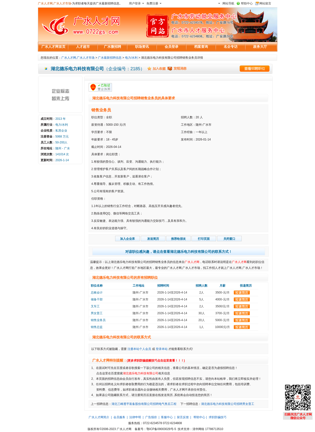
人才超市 (83, 47)
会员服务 (119, 417)
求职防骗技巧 (217, 417)
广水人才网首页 (53, 47)
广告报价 (151, 417)
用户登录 (135, 3)
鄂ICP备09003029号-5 (161, 429)
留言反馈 (183, 417)
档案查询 (201, 47)
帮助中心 (247, 3)
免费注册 (152, 3)
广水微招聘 (112, 47)
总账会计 (97, 292)
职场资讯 (142, 47)
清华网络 (198, 429)
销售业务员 (101, 110)
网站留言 (265, 3)
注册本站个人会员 (139, 349)
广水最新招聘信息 (110, 57)
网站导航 (228, 3)
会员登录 (171, 47)
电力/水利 (131, 57)
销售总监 (97, 327)
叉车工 (95, 306)
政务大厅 (260, 47)
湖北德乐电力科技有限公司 (140, 373)
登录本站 (162, 349)
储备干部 (97, 299)
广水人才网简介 (99, 417)
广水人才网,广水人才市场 (54, 3)
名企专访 (230, 47)
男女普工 (97, 313)
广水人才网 (192, 262)
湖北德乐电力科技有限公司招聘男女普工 (227, 404)
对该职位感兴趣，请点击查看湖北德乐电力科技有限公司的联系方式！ (178, 252)
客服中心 (167, 417)
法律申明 (135, 417)
